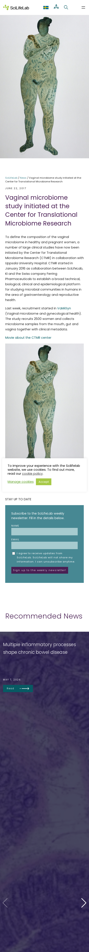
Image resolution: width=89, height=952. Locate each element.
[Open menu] (83, 7)
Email (44, 543)
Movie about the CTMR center (28, 337)
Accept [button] (44, 482)
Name (44, 529)
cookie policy (32, 473)
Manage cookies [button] (21, 482)
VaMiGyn (64, 308)
